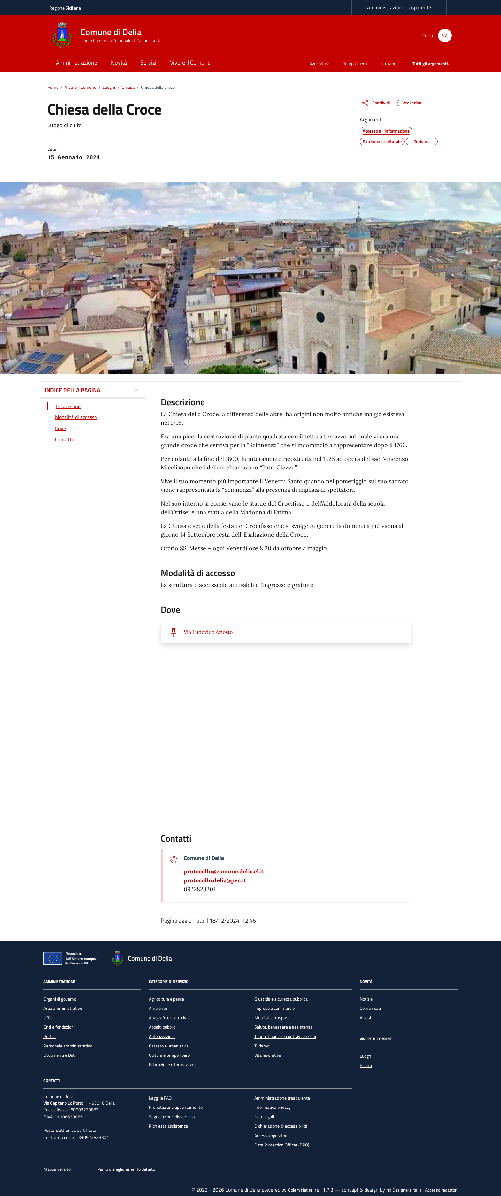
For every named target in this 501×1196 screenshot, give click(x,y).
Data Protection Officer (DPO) (281, 1144)
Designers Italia (403, 1189)
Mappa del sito (57, 1169)
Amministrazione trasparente (399, 7)
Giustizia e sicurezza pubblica (281, 998)
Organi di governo (59, 998)
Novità (119, 62)
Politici (49, 1036)
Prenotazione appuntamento (176, 1107)
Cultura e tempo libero (169, 1055)
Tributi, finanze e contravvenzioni (285, 1036)
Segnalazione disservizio (172, 1116)
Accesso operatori (271, 1135)
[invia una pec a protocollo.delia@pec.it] (215, 880)
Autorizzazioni (162, 1036)
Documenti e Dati (59, 1055)
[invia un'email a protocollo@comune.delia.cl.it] (224, 871)
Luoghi (366, 1056)
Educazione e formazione (172, 1064)
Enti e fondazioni (59, 1027)
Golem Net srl (300, 1189)
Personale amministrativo (67, 1045)
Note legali (264, 1116)
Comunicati (370, 1008)
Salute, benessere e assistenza (283, 1027)
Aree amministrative (62, 1008)
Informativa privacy (272, 1107)
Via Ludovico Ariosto (208, 632)
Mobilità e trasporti (272, 1017)
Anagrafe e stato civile (169, 1017)
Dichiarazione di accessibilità (280, 1126)
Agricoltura (319, 63)
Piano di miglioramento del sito (126, 1169)
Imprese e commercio (274, 1008)
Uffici (48, 1017)
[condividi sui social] (375, 103)
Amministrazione (76, 62)
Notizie (366, 998)
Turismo (261, 1045)
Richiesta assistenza (168, 1126)
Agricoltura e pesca (166, 998)
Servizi (148, 62)
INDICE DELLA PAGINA (72, 390)
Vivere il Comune (190, 62)
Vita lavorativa (267, 1055)
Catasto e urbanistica (169, 1045)
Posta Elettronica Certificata (69, 1130)
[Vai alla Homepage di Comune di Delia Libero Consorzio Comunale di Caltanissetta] (109, 35)
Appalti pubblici (162, 1027)
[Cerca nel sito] (445, 35)
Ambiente (158, 1008)
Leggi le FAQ (160, 1097)
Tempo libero (355, 63)
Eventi (366, 1065)
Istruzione (389, 63)
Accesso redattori (441, 1189)
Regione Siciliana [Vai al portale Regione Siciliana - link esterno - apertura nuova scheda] (65, 7)
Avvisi (365, 1017)
